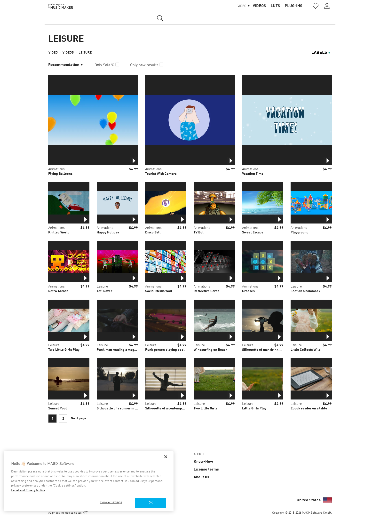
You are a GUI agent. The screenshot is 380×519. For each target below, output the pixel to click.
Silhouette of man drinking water (267, 349)
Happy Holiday (108, 232)
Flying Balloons (60, 174)
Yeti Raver (104, 291)
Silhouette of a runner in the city (121, 408)
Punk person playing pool (165, 349)
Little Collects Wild (306, 349)
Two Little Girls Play (63, 349)
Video (53, 52)
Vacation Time (252, 174)
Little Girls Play (254, 408)
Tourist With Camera (160, 174)
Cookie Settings (111, 502)
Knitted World (59, 232)
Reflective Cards (206, 291)
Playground (300, 232)
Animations (56, 169)
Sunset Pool (57, 408)
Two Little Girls (205, 408)
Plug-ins (293, 6)
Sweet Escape (252, 232)
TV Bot (199, 232)
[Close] (165, 456)
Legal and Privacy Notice (28, 490)
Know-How (203, 462)
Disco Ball (153, 232)
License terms (206, 469)
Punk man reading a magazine (119, 349)
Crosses (248, 291)
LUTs (275, 6)
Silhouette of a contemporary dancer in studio (180, 408)
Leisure (85, 52)
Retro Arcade (58, 291)
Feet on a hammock (305, 291)
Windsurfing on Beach (210, 349)
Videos (259, 6)
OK (150, 502)
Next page (78, 418)
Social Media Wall (158, 291)
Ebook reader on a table (309, 408)
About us (201, 477)
